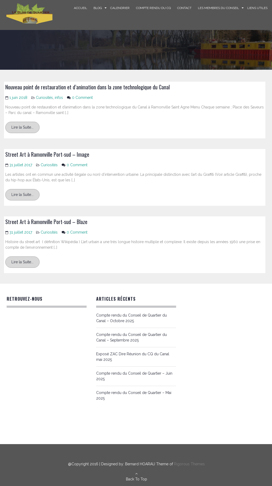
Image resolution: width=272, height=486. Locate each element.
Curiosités (44, 97)
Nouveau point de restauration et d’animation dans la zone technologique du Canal (87, 87)
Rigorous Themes (189, 464)
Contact (184, 8)
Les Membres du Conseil (218, 8)
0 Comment (82, 97)
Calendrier (120, 8)
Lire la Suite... (22, 127)
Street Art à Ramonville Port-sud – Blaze (46, 222)
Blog (98, 8)
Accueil (80, 8)
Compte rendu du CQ (153, 8)
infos (59, 97)
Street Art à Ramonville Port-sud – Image (47, 154)
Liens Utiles (257, 8)
